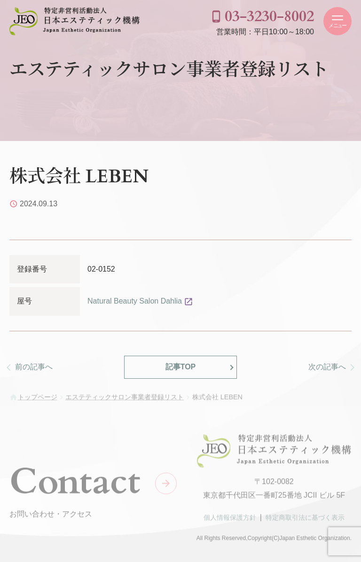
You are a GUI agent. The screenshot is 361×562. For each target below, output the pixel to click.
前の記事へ (34, 367)
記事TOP (180, 367)
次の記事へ (327, 367)
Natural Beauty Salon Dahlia (134, 301)
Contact (75, 483)
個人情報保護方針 (230, 519)
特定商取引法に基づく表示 (305, 519)
